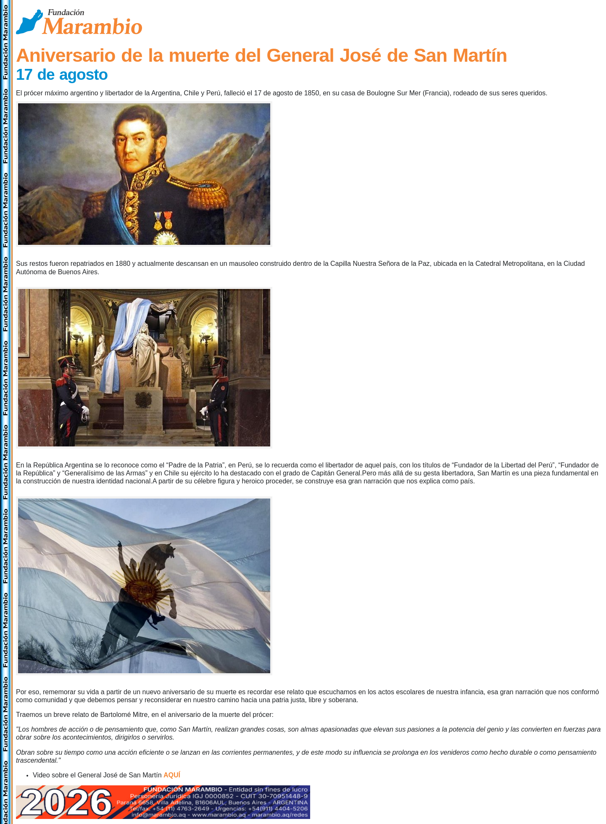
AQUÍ (171, 775)
